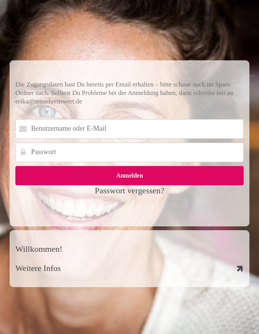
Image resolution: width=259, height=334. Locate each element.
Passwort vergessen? (129, 190)
